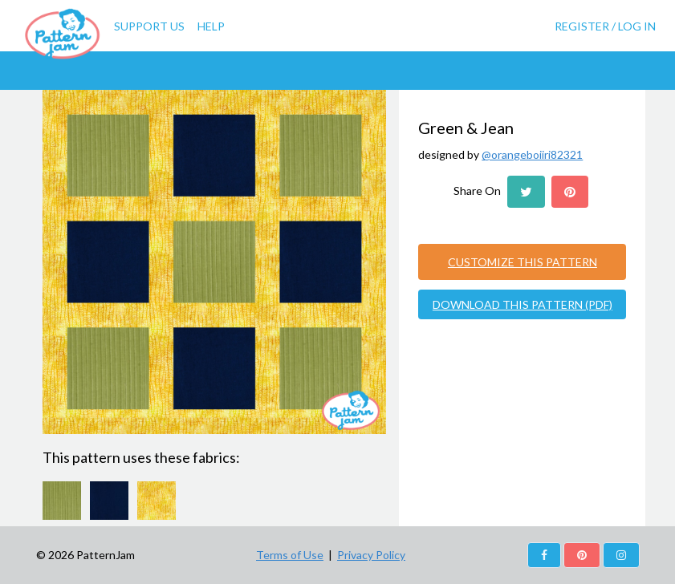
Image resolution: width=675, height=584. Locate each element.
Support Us (149, 26)
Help (211, 26)
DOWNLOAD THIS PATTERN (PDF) (522, 304)
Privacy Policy (371, 555)
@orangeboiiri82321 (532, 154)
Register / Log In (605, 26)
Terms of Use (289, 555)
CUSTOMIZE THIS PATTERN (522, 262)
